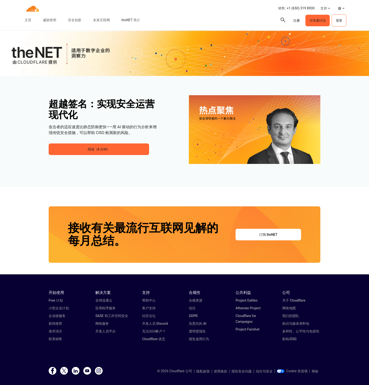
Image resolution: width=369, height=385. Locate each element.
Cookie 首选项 (292, 371)
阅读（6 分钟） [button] (99, 149)
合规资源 (195, 300)
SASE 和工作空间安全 (111, 316)
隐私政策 (203, 371)
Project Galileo (246, 300)
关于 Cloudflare (293, 300)
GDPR (193, 316)
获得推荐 (55, 323)
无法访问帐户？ (154, 331)
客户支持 (149, 308)
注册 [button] (296, 20)
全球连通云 (103, 300)
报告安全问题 (241, 371)
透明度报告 (197, 331)
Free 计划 (56, 300)
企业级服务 (57, 316)
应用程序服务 (105, 308)
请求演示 (55, 331)
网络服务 (102, 323)
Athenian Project (248, 308)
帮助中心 (149, 300)
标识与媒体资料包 (295, 323)
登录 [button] (339, 20)
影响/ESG (289, 339)
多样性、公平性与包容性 (300, 331)
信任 (192, 308)
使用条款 (220, 371)
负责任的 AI (197, 323)
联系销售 (55, 339)
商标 (315, 371)
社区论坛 (149, 316)
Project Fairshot (247, 329)
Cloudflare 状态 (153, 339)
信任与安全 (264, 371)
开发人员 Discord (155, 323)
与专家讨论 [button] (317, 20)
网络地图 (289, 308)
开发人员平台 (105, 331)
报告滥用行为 (199, 339)
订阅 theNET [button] (268, 234)
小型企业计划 (59, 308)
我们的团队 (290, 316)
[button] (325, 8)
